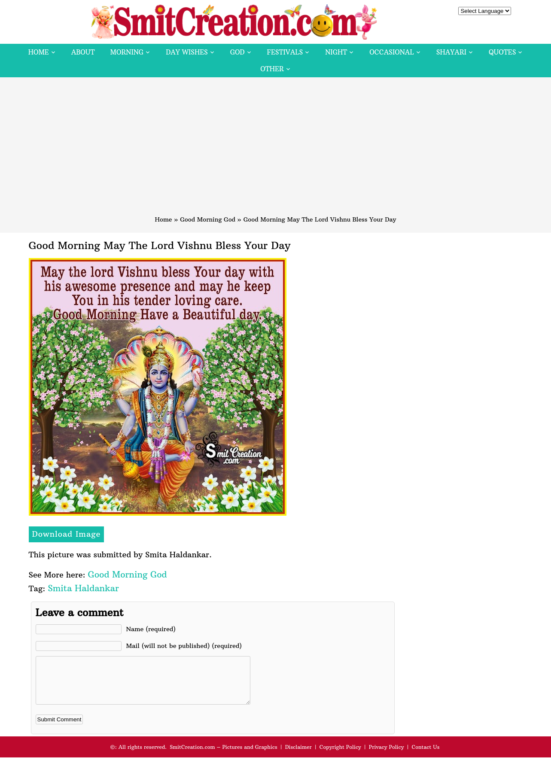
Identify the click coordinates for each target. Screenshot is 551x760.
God (237, 52)
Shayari (451, 52)
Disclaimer (298, 756)
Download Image (66, 534)
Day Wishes (187, 52)
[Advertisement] (275, 150)
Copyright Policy (340, 756)
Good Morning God (207, 219)
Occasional (391, 52)
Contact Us (425, 756)
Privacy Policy (386, 756)
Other (271, 69)
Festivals (285, 52)
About (83, 52)
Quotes (502, 52)
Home (38, 52)
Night (336, 52)
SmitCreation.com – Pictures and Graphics (223, 756)
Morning (127, 52)
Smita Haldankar (83, 588)
